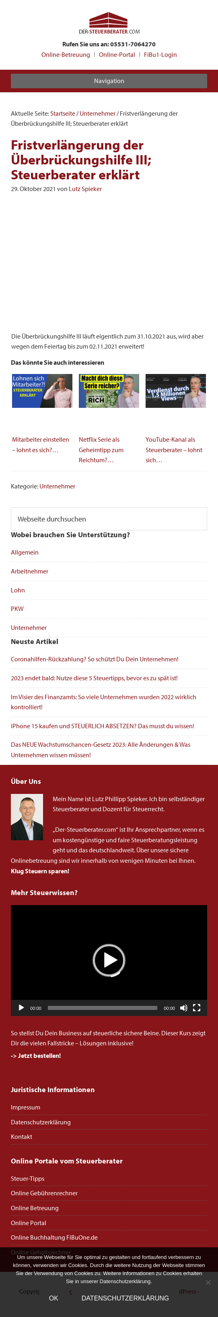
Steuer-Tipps (27, 1178)
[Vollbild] (197, 1008)
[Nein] (208, 1282)
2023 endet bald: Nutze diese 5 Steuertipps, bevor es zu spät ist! (94, 678)
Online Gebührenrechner (44, 1193)
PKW (17, 608)
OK (53, 1298)
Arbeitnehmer (29, 571)
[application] (109, 960)
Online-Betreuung (65, 54)
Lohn (18, 590)
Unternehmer (57, 486)
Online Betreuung (35, 1208)
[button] (109, 960)
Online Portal (28, 1223)
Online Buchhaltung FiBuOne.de (54, 1237)
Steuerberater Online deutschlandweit (109, 23)
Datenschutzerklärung (41, 1122)
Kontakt (21, 1136)
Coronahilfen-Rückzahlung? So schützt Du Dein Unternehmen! (95, 659)
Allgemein (25, 552)
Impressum (25, 1107)
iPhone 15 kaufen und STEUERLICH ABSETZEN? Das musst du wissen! (102, 726)
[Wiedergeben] (21, 1008)
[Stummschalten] (184, 1008)
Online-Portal (117, 54)
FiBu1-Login (160, 54)
